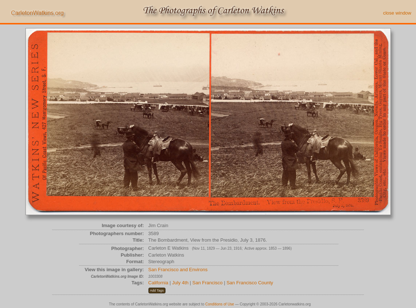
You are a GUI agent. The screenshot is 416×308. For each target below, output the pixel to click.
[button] (157, 290)
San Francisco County (249, 282)
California (158, 282)
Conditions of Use (219, 304)
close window (397, 13)
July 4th (180, 282)
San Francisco (208, 282)
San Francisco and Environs (178, 269)
